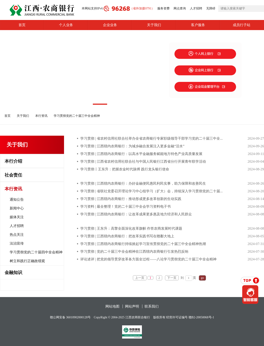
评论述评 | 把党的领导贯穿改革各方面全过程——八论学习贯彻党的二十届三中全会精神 (148, 259)
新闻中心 (17, 208)
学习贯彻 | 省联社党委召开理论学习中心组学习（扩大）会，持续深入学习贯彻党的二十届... (151, 191)
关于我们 (154, 25)
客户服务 (198, 25)
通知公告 (17, 199)
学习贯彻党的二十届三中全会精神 (77, 115)
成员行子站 (248, 25)
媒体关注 (17, 217)
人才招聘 (196, 8)
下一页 (171, 277)
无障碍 (210, 8)
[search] (241, 8)
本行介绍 (13, 161)
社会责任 (13, 175)
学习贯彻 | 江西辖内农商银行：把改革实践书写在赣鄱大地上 (127, 236)
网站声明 (132, 306)
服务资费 (163, 8)
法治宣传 (17, 243)
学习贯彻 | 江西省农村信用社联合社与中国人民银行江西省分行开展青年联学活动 (143, 161)
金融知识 (13, 272)
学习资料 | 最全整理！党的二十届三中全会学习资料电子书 (125, 206)
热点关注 (17, 234)
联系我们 (152, 306)
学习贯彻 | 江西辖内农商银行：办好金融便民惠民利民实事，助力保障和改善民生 (143, 183)
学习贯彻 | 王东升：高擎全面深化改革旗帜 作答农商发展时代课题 (131, 228)
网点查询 (180, 8)
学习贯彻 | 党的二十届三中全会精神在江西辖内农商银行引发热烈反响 (134, 251)
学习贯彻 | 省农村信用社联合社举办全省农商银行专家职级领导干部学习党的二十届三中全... (151, 138)
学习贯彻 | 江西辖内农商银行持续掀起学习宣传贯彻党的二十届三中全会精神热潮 (143, 244)
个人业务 (66, 25)
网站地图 (112, 306)
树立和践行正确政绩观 (27, 261)
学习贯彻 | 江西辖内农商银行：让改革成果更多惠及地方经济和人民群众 (136, 214)
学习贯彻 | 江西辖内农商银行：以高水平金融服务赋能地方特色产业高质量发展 (141, 154)
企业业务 (110, 25)
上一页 (139, 277)
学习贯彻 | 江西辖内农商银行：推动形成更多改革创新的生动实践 (130, 199)
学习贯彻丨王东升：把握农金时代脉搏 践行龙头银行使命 (124, 169)
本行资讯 (41, 115)
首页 (22, 25)
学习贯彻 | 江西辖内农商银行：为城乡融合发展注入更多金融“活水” (132, 146)
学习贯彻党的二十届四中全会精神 (36, 252)
